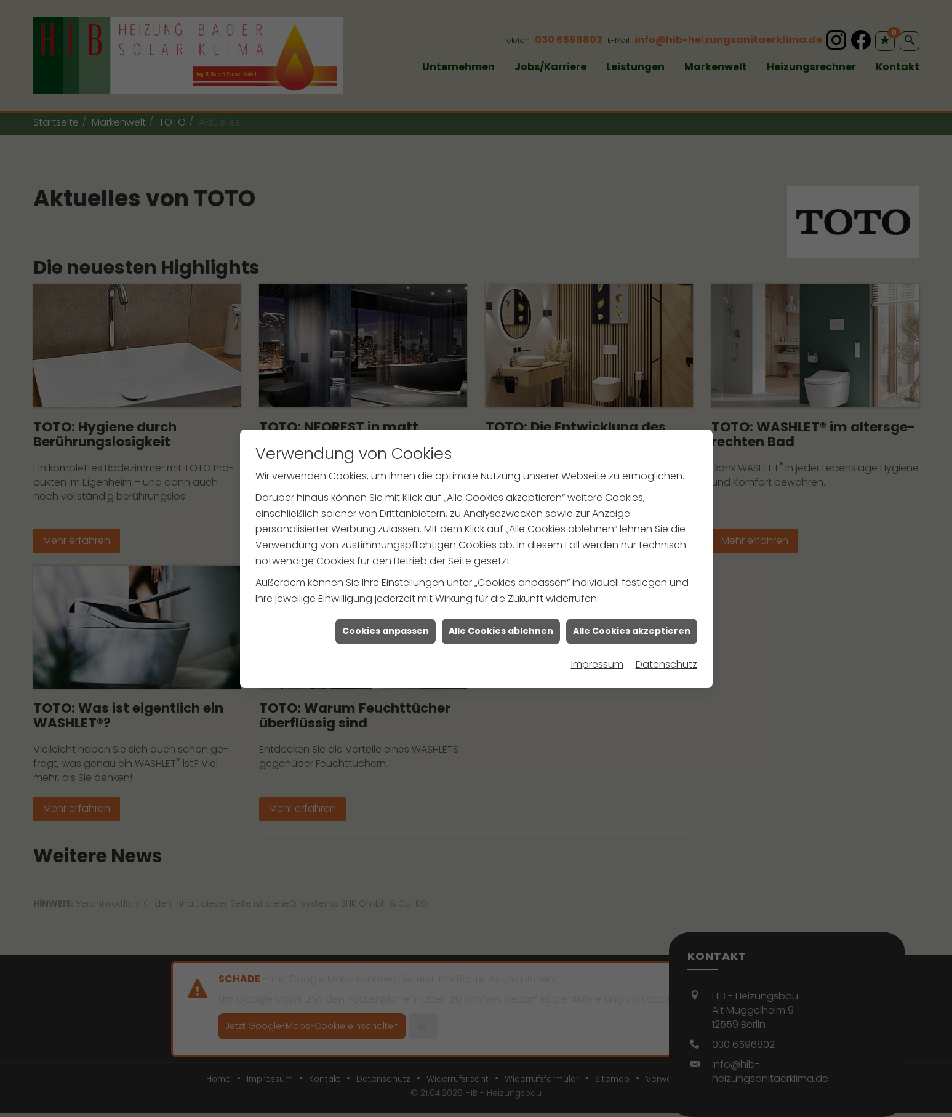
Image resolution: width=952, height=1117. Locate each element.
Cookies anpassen (385, 628)
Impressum (597, 661)
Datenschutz (666, 661)
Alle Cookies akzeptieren (631, 628)
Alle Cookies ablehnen (501, 628)
